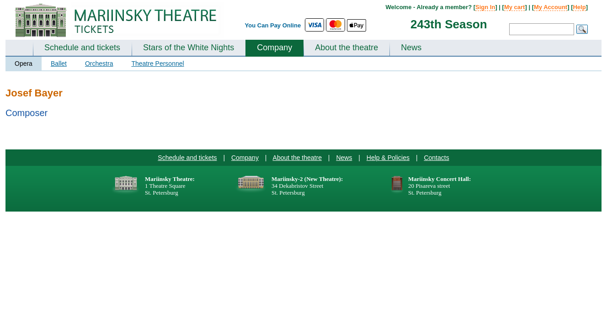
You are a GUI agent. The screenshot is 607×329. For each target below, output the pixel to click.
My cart (514, 7)
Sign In (485, 7)
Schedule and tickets (82, 47)
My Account (550, 7)
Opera (23, 63)
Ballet (59, 63)
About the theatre (346, 47)
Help (579, 7)
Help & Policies (388, 157)
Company (274, 47)
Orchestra (99, 63)
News (411, 47)
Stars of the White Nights (188, 47)
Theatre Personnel (157, 63)
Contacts (436, 157)
